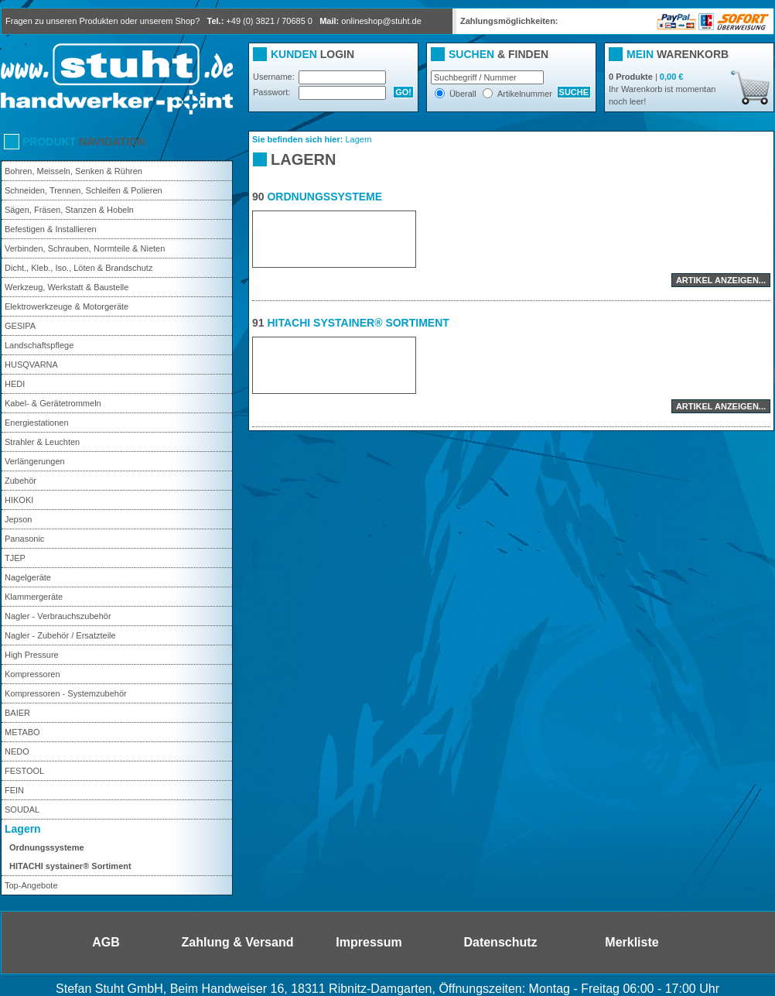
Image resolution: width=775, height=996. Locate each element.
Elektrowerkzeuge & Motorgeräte (66, 306)
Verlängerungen (35, 461)
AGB (106, 942)
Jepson (18, 519)
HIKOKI (19, 500)
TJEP (15, 558)
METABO (22, 732)
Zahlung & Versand (238, 942)
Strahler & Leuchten (42, 442)
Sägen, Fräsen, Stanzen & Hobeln (69, 209)
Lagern (23, 829)
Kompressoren (32, 674)
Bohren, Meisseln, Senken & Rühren (73, 171)
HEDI (15, 383)
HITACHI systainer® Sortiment (70, 866)
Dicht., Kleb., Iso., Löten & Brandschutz (78, 267)
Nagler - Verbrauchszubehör (58, 616)
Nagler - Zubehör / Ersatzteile (60, 635)
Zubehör (20, 480)
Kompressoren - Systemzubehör (66, 693)
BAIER (17, 712)
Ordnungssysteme (46, 847)
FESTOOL (24, 770)
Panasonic (24, 538)
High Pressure (32, 654)
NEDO (17, 751)
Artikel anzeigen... (721, 280)
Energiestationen (37, 422)
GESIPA (20, 325)
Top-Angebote (31, 885)
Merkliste (631, 942)
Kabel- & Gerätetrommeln (53, 403)
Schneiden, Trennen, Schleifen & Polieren (83, 190)
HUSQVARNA (31, 364)
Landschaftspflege (39, 345)
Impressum (368, 942)
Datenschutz (500, 942)
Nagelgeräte (28, 577)
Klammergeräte (34, 596)
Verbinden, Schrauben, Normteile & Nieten (85, 248)
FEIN (14, 790)
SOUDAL (22, 809)
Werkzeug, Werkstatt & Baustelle (66, 287)
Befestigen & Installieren (51, 229)
